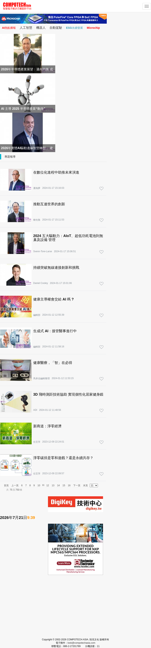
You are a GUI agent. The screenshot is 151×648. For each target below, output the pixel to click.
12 (47, 485)
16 (69, 485)
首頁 (6, 485)
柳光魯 (36, 219)
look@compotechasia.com (81, 642)
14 (58, 485)
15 (64, 485)
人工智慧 (26, 27)
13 (53, 485)
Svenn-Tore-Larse (42, 251)
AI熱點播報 (9, 27)
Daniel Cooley (40, 283)
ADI (35, 410)
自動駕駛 (56, 27)
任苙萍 (36, 442)
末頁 (85, 485)
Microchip (93, 27)
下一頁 (76, 485)
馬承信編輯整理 (41, 378)
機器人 (41, 27)
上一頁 (14, 485)
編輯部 (36, 315)
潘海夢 (36, 188)
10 (39, 485)
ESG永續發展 (74, 27)
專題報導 (10, 156)
